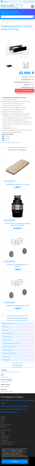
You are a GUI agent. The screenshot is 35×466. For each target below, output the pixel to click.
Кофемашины (7, 337)
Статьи (3, 420)
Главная (3, 416)
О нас (2, 422)
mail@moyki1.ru (5, 377)
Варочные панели (8, 323)
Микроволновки (8, 333)
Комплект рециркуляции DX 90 (17, 306)
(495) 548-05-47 (16, 372)
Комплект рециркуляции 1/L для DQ (17, 266)
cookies (8, 450)
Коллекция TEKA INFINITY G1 (13, 409)
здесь (3, 457)
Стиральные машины (9, 346)
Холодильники (7, 340)
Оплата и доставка (6, 424)
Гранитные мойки (8, 350)
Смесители (6, 356)
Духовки (5, 330)
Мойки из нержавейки (10, 353)
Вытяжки (5, 327)
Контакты (3, 426)
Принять (15, 461)
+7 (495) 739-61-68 (28, 1)
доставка (31, 87)
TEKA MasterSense (9, 412)
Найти (32, 16)
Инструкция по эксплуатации (11, 142)
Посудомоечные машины (11, 343)
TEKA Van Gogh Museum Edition (15, 406)
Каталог (3, 418)
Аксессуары (6, 360)
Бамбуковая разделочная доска (17, 184)
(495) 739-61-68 (5, 372)
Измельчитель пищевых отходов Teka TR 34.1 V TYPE (17, 224)
